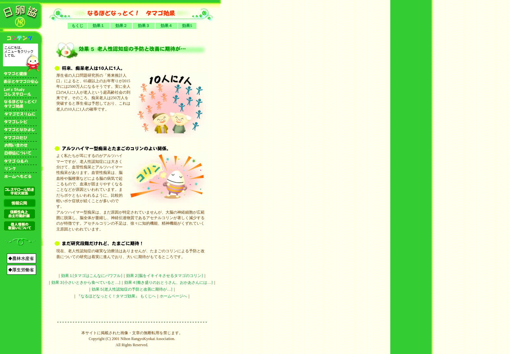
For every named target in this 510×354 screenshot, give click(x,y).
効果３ (144, 25)
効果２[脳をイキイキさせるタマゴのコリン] (164, 275)
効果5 (187, 25)
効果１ (98, 25)
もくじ (77, 25)
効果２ (121, 25)
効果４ (166, 25)
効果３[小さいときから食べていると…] (85, 282)
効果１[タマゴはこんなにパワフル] (91, 275)
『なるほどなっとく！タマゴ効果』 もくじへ (116, 296)
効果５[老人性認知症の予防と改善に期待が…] (132, 289)
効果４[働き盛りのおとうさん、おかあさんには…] (168, 282)
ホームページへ (173, 296)
